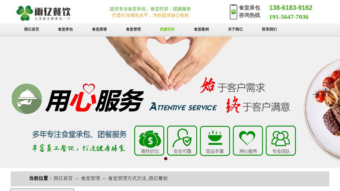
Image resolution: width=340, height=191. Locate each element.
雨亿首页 (63, 178)
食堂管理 (90, 178)
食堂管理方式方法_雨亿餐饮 (138, 178)
